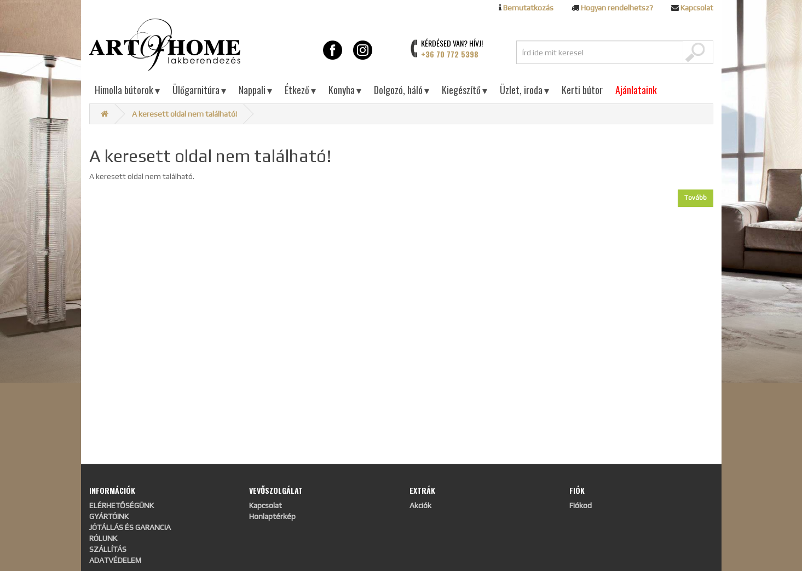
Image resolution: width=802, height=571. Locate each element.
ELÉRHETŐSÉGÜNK (121, 505)
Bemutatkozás (528, 7)
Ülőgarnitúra (199, 90)
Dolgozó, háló (401, 90)
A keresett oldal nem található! (184, 113)
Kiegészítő (464, 90)
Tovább (695, 197)
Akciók (420, 505)
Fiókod (580, 505)
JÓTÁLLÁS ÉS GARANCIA (130, 527)
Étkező (300, 90)
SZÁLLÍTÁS (107, 549)
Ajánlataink (636, 90)
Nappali (255, 90)
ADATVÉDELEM (115, 560)
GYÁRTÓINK (109, 516)
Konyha (344, 90)
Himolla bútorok (127, 90)
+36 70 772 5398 (449, 54)
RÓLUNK (103, 538)
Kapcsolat (696, 7)
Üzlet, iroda (524, 90)
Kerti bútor (582, 90)
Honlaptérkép (272, 516)
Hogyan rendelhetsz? (617, 7)
